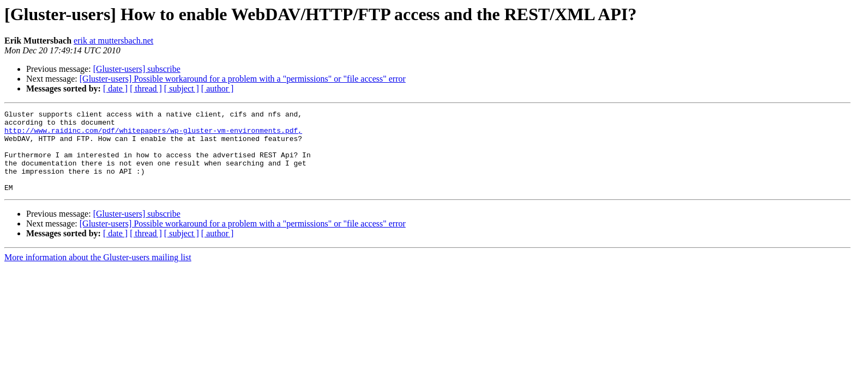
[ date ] (115, 88)
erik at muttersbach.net (113, 40)
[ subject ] (181, 88)
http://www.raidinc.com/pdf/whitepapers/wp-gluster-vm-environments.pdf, (153, 135)
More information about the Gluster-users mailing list (97, 273)
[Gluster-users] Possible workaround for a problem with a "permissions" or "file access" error (243, 78)
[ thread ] (146, 88)
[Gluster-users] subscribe (136, 69)
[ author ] (217, 88)
